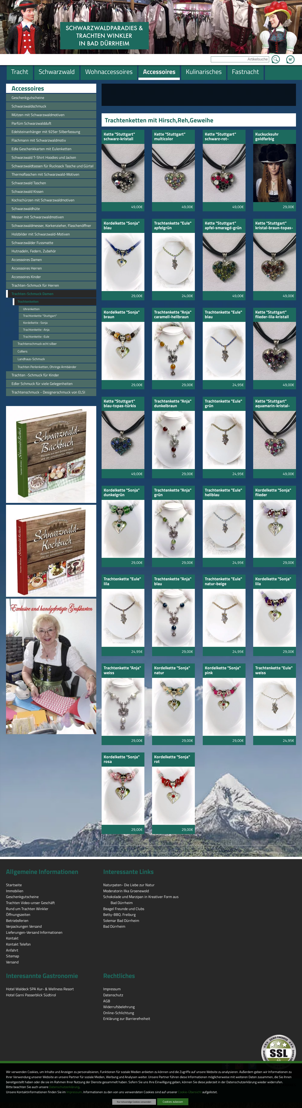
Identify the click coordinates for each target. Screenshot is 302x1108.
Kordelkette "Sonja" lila (273, 582)
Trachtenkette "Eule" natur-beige (223, 582)
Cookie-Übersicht (190, 1092)
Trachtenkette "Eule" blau (223, 315)
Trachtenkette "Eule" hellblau (223, 493)
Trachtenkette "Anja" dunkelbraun (172, 404)
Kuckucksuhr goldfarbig (267, 137)
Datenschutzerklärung (64, 1086)
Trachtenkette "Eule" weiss (274, 671)
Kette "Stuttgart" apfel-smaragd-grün (223, 226)
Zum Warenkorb (290, 57)
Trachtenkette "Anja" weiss (122, 671)
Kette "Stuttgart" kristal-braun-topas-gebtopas (274, 226)
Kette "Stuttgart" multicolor (169, 137)
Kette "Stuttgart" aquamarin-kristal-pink (272, 404)
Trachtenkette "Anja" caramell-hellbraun (172, 315)
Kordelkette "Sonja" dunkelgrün (122, 493)
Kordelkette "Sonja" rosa (122, 760)
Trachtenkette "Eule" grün (223, 404)
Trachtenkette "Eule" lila (122, 582)
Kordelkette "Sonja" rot (172, 760)
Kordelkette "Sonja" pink (223, 671)
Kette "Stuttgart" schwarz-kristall (119, 137)
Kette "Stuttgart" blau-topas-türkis (120, 404)
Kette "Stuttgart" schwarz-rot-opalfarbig (220, 137)
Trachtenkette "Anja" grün (172, 493)
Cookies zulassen (173, 1101)
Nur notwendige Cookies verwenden (134, 1102)
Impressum (74, 1092)
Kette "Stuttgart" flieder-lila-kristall (272, 315)
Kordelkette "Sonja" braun (122, 315)
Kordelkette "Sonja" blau (122, 226)
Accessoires (28, 88)
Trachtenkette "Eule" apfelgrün (172, 226)
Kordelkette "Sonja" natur (172, 671)
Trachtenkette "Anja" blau (172, 582)
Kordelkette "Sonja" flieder (273, 493)
